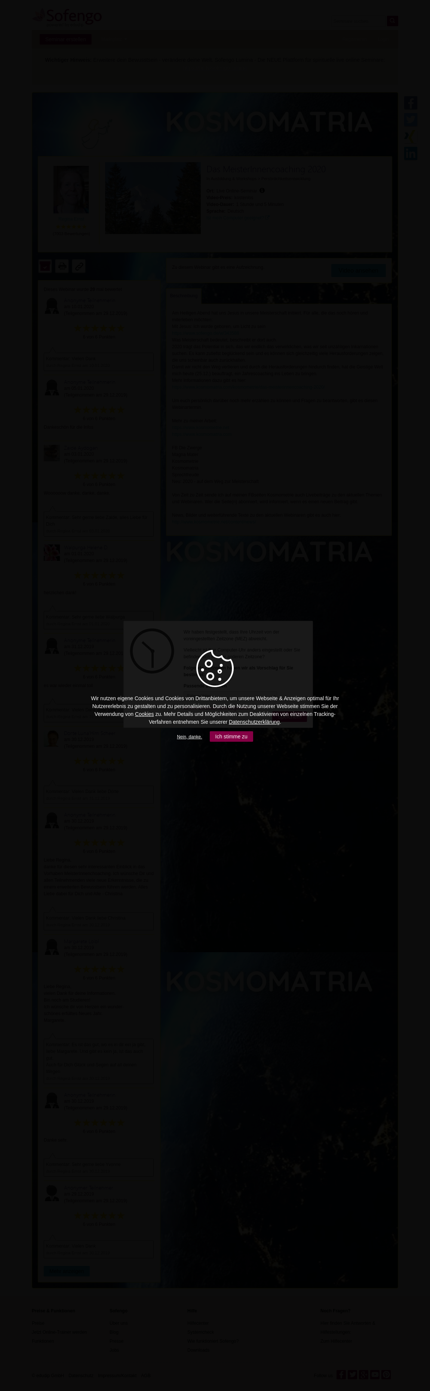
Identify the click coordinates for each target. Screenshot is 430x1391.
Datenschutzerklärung (254, 722)
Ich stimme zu (231, 736)
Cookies (144, 714)
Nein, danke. (189, 736)
